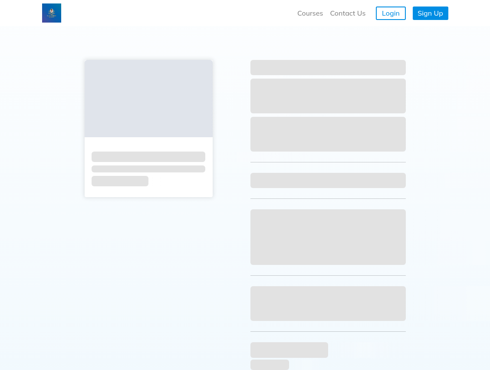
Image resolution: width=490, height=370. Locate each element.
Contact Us (347, 13)
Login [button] (391, 13)
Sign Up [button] (430, 13)
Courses (310, 13)
